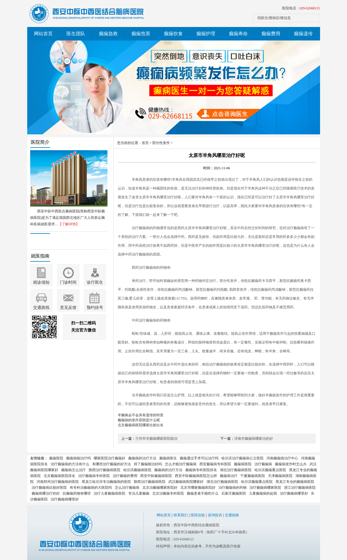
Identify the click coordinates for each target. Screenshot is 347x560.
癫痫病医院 (243, 464)
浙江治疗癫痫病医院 (300, 487)
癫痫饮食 (173, 33)
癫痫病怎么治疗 (73, 470)
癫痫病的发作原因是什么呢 (139, 420)
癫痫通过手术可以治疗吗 (199, 458)
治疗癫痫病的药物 (232, 487)
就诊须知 (41, 282)
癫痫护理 (205, 33)
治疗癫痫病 (263, 464)
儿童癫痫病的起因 (263, 493)
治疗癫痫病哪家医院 (265, 487)
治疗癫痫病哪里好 (294, 493)
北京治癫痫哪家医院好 (159, 487)
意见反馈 (68, 307)
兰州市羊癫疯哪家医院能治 (156, 439)
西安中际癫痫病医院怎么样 (196, 476)
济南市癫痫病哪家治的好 (253, 439)
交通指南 (232, 515)
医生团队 (75, 33)
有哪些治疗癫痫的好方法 (111, 464)
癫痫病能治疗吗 (78, 458)
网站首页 (43, 33)
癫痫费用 (270, 33)
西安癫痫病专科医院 (215, 464)
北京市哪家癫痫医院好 (198, 487)
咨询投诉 (215, 515)
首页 (145, 143)
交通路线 (41, 307)
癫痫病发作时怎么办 (291, 464)
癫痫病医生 (168, 458)
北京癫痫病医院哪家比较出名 (140, 425)
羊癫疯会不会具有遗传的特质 (140, 415)
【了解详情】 (68, 224)
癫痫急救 (108, 33)
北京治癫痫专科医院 (168, 493)
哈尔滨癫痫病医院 (137, 470)
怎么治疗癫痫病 (127, 487)
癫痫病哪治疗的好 (46, 493)
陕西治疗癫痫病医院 (104, 470)
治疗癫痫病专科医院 (94, 476)
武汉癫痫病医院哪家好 (186, 482)
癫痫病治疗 (228, 476)
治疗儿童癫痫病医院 (109, 493)
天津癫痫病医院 (280, 476)
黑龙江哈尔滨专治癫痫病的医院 (106, 482)
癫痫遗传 (303, 33)
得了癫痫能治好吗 (148, 464)
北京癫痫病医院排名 (59, 476)
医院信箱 (198, 515)
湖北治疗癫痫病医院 (236, 470)
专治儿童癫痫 (138, 493)
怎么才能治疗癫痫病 (180, 464)
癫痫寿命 (238, 33)
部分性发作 (161, 143)
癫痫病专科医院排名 (201, 470)
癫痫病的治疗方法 (142, 458)
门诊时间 (68, 282)
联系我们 (181, 515)
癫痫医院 (56, 458)
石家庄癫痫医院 (233, 493)
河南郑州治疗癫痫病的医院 (58, 482)
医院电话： (301, 8)
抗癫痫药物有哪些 (77, 493)
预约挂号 (95, 307)
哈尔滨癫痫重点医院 (270, 470)
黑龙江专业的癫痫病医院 (295, 482)
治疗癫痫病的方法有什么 (70, 464)
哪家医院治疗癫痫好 (109, 458)
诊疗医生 (95, 282)
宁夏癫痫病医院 (252, 476)
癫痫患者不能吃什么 (202, 493)
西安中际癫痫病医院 (156, 476)
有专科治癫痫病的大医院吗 (91, 487)
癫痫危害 (140, 33)
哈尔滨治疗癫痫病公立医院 (242, 458)
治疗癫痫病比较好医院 (49, 487)
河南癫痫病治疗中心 (282, 458)
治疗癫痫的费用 (125, 476)
